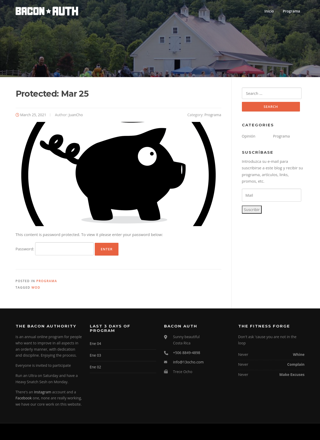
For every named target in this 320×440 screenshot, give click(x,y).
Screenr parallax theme (259, 431)
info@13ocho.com (188, 362)
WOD (36, 287)
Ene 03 (95, 355)
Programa (291, 11)
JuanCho (76, 114)
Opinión (248, 136)
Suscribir (252, 209)
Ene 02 (95, 366)
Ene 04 (95, 343)
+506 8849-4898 (186, 352)
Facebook (24, 397)
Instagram (42, 391)
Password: (55, 248)
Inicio (269, 11)
